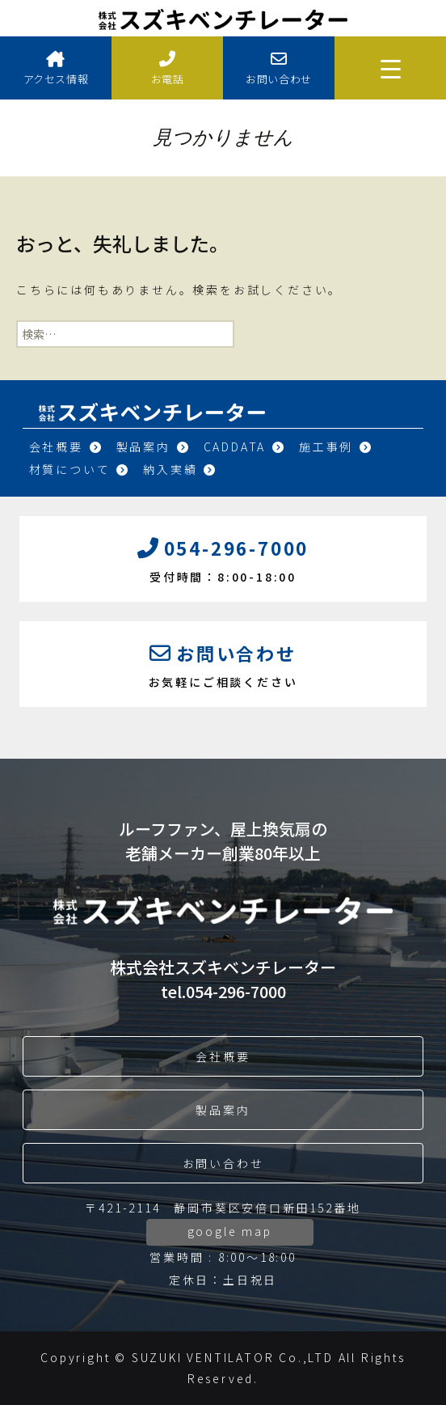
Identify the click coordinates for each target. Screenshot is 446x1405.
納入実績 (180, 469)
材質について (80, 469)
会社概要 (66, 446)
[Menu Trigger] (390, 67)
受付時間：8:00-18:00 (223, 557)
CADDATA (245, 446)
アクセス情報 (56, 69)
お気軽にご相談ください (223, 662)
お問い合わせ (278, 69)
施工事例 (336, 446)
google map (229, 1231)
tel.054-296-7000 (223, 991)
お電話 (167, 69)
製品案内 (153, 446)
